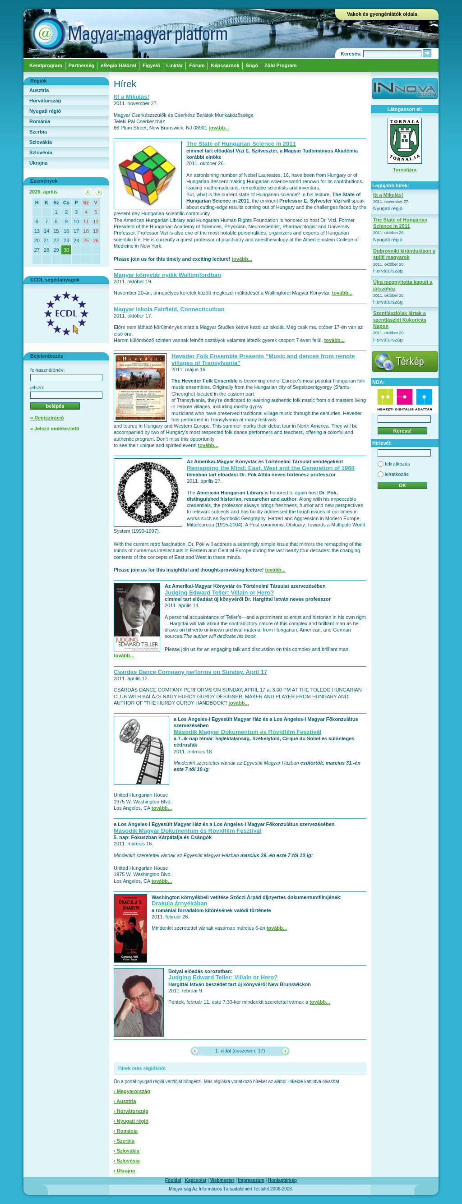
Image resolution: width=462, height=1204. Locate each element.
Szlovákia (40, 142)
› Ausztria (125, 1101)
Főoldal (173, 1180)
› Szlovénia (126, 1160)
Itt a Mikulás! (388, 195)
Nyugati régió (45, 111)
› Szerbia (124, 1141)
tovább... (218, 127)
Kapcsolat (196, 1180)
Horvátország (45, 100)
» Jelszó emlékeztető (54, 428)
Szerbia (38, 131)
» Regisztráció (47, 417)
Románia (39, 121)
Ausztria (39, 90)
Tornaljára (404, 169)
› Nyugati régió (131, 1121)
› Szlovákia (126, 1150)
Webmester (222, 1180)
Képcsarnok (225, 65)
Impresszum (251, 1180)
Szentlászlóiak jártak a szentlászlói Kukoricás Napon (399, 319)
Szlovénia (40, 152)
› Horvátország (131, 1111)
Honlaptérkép (282, 1180)
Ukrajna (38, 163)
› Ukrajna (124, 1170)
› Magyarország (132, 1091)
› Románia (126, 1131)
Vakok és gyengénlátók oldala (382, 14)
